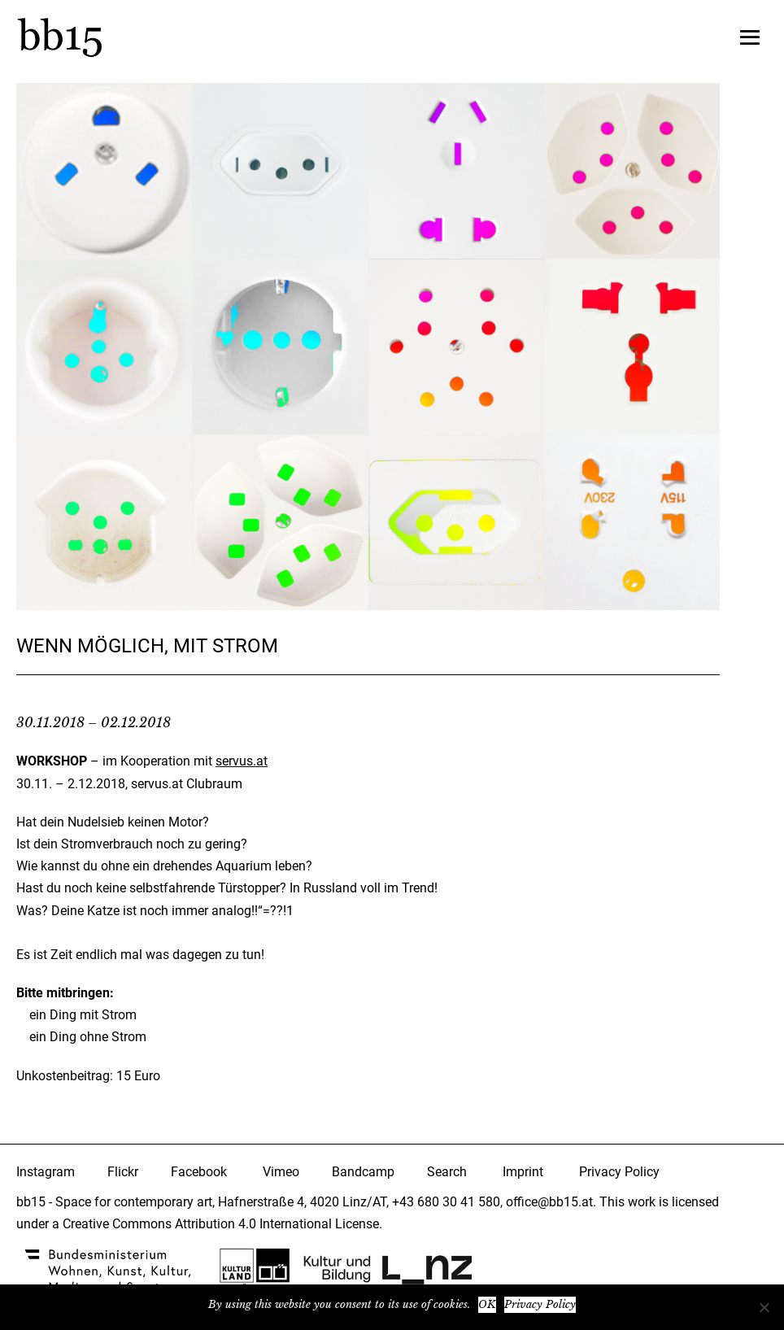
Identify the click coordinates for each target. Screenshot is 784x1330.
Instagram (45, 1172)
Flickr (122, 1172)
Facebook (199, 1172)
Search (447, 1172)
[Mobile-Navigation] (750, 37)
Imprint (523, 1172)
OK (487, 1304)
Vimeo (281, 1172)
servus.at (242, 761)
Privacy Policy (619, 1172)
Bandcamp (363, 1172)
